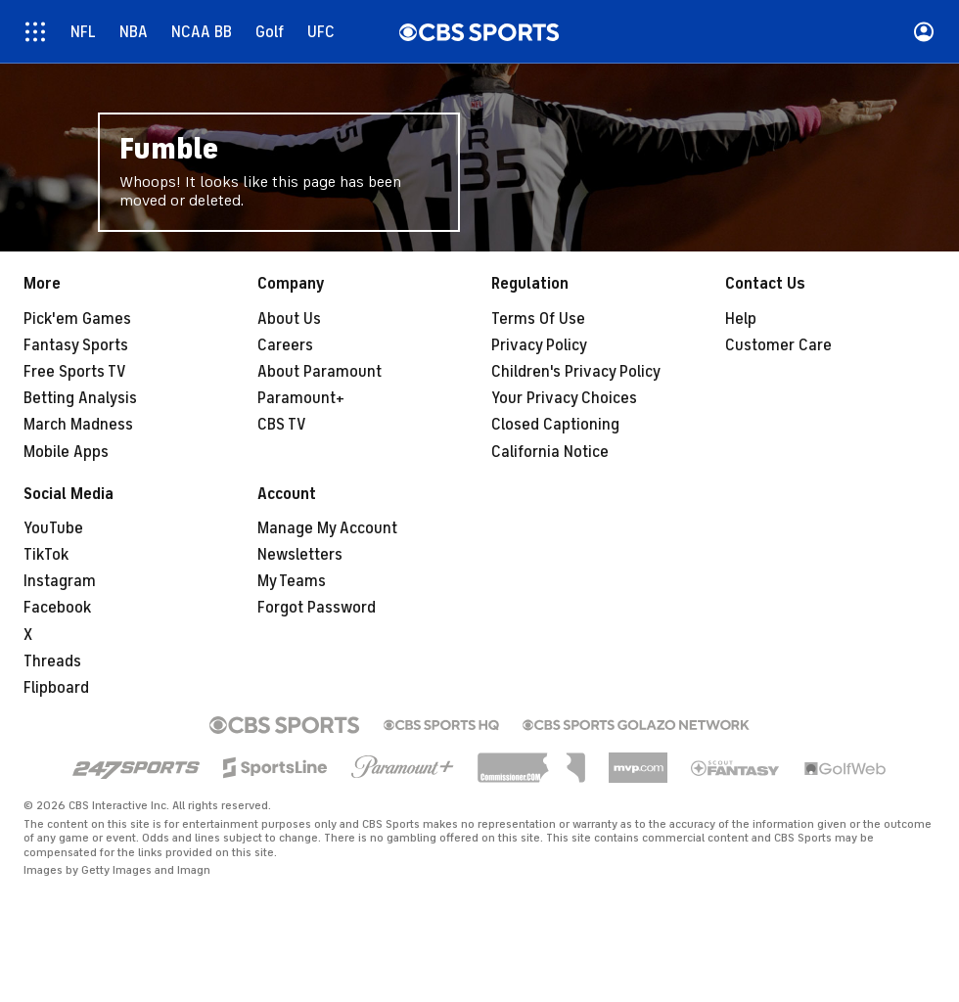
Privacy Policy (539, 345)
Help (740, 319)
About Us (289, 319)
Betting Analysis (80, 398)
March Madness (78, 424)
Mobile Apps (66, 452)
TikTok (45, 555)
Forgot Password (316, 607)
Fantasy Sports (75, 345)
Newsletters (299, 555)
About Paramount (319, 372)
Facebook (57, 607)
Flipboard (56, 688)
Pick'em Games (77, 319)
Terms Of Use (538, 319)
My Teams (291, 581)
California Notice (550, 452)
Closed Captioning (555, 424)
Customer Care (778, 345)
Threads (52, 661)
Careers (285, 345)
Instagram (59, 581)
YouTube (53, 528)
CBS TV (281, 424)
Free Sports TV (74, 372)
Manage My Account (327, 528)
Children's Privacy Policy (576, 372)
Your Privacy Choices (564, 398)
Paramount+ (300, 398)
